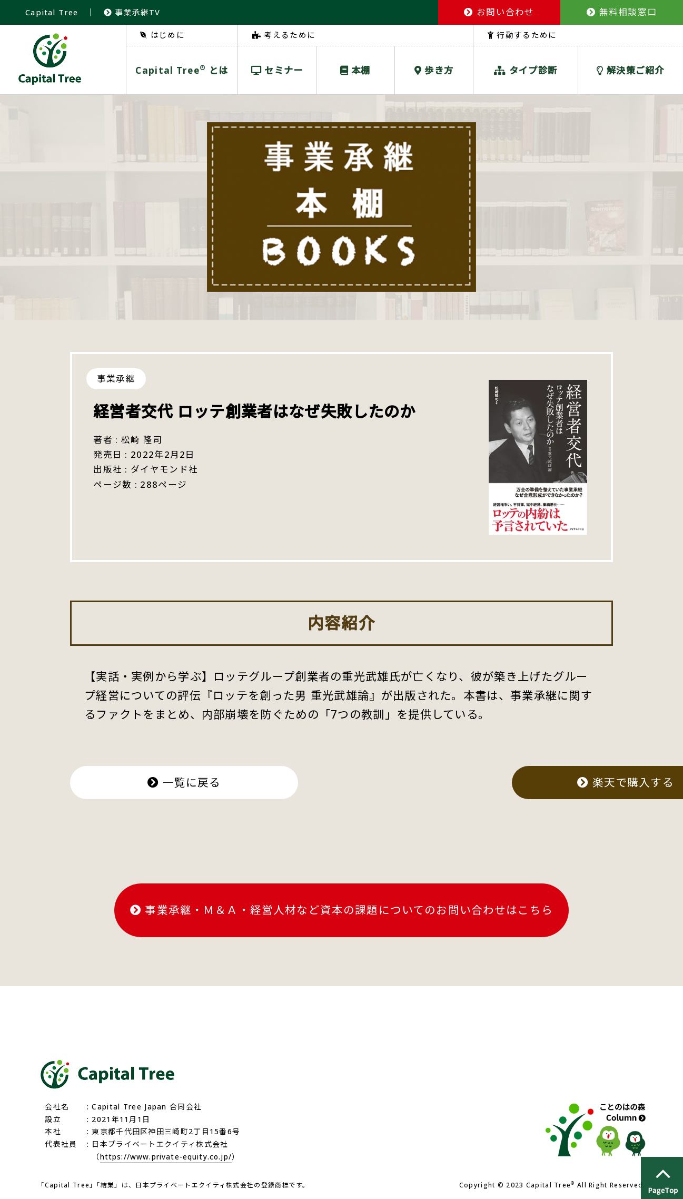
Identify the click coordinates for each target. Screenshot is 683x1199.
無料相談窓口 (622, 12)
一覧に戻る (192, 781)
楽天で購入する (490, 781)
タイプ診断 (525, 70)
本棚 (355, 70)
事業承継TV (133, 12)
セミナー (277, 70)
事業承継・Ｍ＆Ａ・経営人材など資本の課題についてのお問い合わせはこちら (341, 907)
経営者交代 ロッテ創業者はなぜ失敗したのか (265, 411)
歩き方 (434, 70)
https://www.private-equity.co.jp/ (167, 1153)
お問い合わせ (499, 12)
